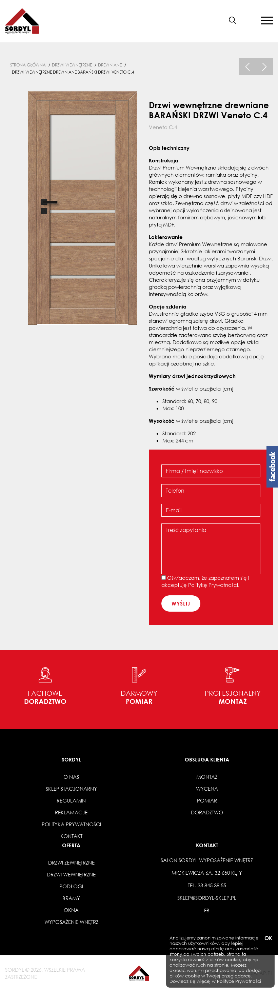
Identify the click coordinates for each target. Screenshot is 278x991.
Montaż (206, 776)
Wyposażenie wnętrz (71, 921)
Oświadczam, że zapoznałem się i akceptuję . (205, 581)
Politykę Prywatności (213, 584)
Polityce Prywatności (239, 981)
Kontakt (71, 836)
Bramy (71, 898)
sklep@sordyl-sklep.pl (206, 897)
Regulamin (71, 800)
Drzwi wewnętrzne (71, 874)
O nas (71, 776)
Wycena (207, 788)
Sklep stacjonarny (71, 788)
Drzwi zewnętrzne (71, 862)
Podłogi (71, 886)
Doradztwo (207, 812)
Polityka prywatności (71, 824)
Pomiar (207, 800)
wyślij (181, 603)
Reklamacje (71, 812)
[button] (248, 20)
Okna (71, 910)
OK (267, 938)
